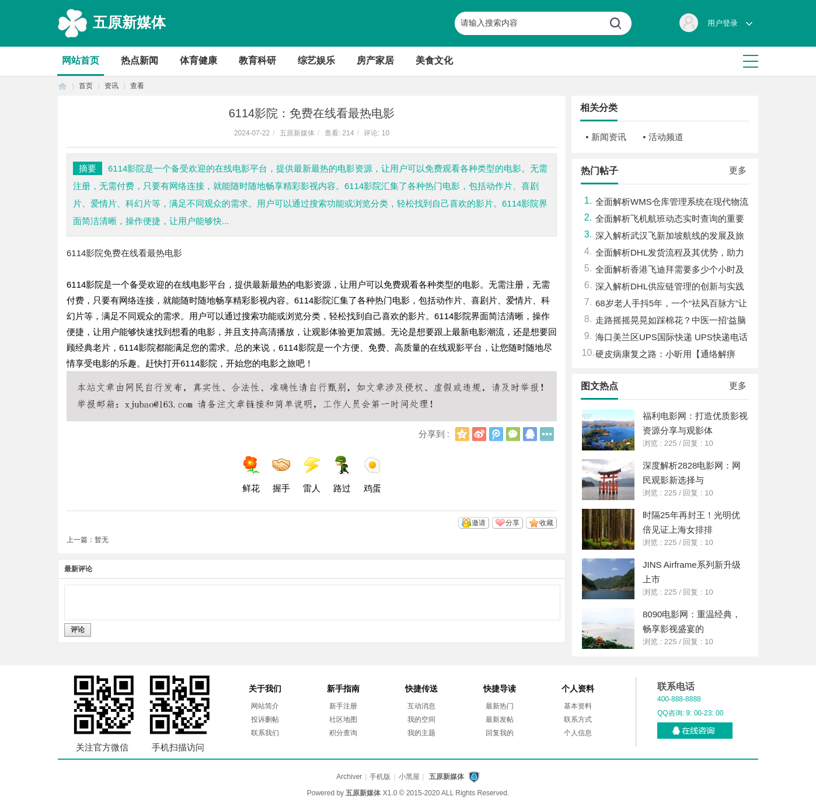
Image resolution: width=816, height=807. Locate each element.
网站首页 (80, 60)
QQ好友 (530, 434)
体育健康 (198, 60)
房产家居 (375, 60)
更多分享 (547, 434)
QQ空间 (462, 434)
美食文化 (434, 60)
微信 (513, 434)
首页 (62, 86)
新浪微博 (479, 434)
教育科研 (257, 60)
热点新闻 (139, 60)
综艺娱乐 (316, 60)
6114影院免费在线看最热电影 (124, 253)
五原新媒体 (129, 22)
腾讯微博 (496, 434)
